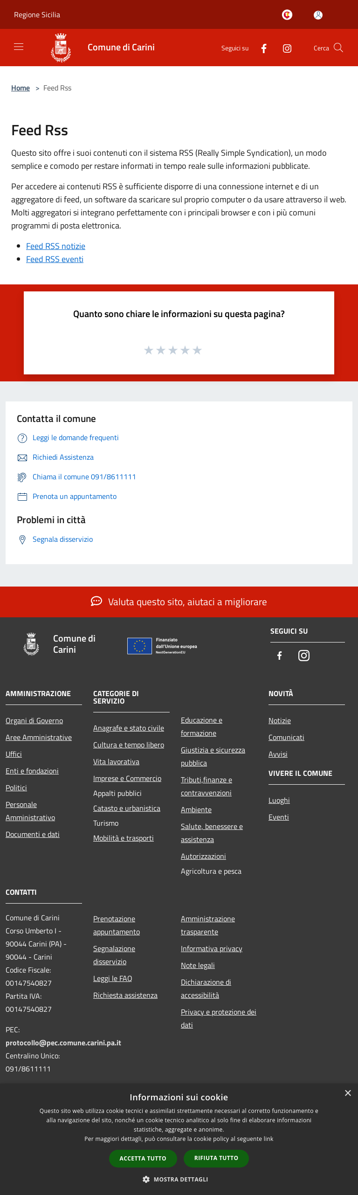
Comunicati (286, 737)
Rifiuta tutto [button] (216, 1158)
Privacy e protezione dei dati (218, 1018)
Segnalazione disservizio (114, 955)
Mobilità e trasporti (123, 837)
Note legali (198, 965)
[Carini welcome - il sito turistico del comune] (289, 15)
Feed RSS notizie (55, 246)
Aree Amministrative (39, 737)
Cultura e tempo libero (128, 744)
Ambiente (196, 809)
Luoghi (279, 800)
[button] (179, 1179)
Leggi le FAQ (112, 978)
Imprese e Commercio (127, 778)
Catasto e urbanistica (126, 808)
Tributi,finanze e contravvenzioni (206, 786)
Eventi (278, 816)
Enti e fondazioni (32, 770)
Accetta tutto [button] (143, 1158)
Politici (16, 787)
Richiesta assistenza (125, 995)
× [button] (347, 1093)
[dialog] (179, 1139)
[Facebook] (260, 47)
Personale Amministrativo (30, 811)
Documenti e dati (33, 834)
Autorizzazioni (203, 856)
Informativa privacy (211, 948)
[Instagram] (283, 47)
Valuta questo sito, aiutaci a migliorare (179, 601)
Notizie (279, 720)
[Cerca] (338, 47)
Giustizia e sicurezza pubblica (213, 756)
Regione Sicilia (37, 14)
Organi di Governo (34, 720)
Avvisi (278, 754)
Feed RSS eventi (54, 259)
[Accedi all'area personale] (318, 15)
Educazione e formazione (201, 726)
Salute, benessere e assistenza (212, 833)
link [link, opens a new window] (269, 1139)
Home (20, 87)
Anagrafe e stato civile (128, 727)
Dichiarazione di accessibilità (206, 988)
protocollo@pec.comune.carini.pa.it (63, 1042)
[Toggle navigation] (18, 46)
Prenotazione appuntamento (116, 925)
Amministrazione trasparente (208, 925)
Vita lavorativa (116, 761)
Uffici (14, 754)
